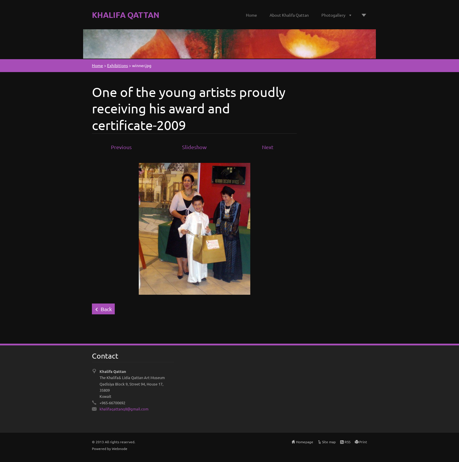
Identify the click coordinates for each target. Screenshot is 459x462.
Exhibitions (117, 65)
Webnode (119, 448)
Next (267, 147)
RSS (347, 441)
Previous (121, 147)
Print (363, 441)
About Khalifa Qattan (289, 15)
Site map (329, 441)
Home (251, 15)
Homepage (304, 441)
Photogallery (333, 15)
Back (106, 309)
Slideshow (194, 147)
